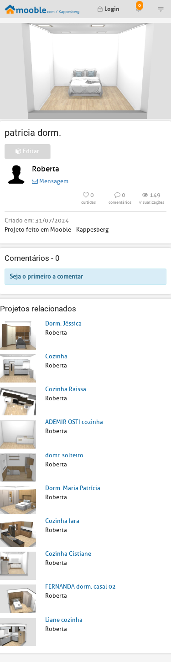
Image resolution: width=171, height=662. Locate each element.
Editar (27, 151)
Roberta (45, 169)
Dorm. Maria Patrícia (72, 488)
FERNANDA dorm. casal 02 (80, 586)
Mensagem (50, 181)
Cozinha (56, 356)
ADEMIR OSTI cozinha (74, 422)
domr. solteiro (64, 455)
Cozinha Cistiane (68, 554)
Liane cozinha (64, 620)
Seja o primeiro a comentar (46, 276)
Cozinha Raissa (65, 389)
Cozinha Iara (62, 521)
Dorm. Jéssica (63, 323)
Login (108, 8)
